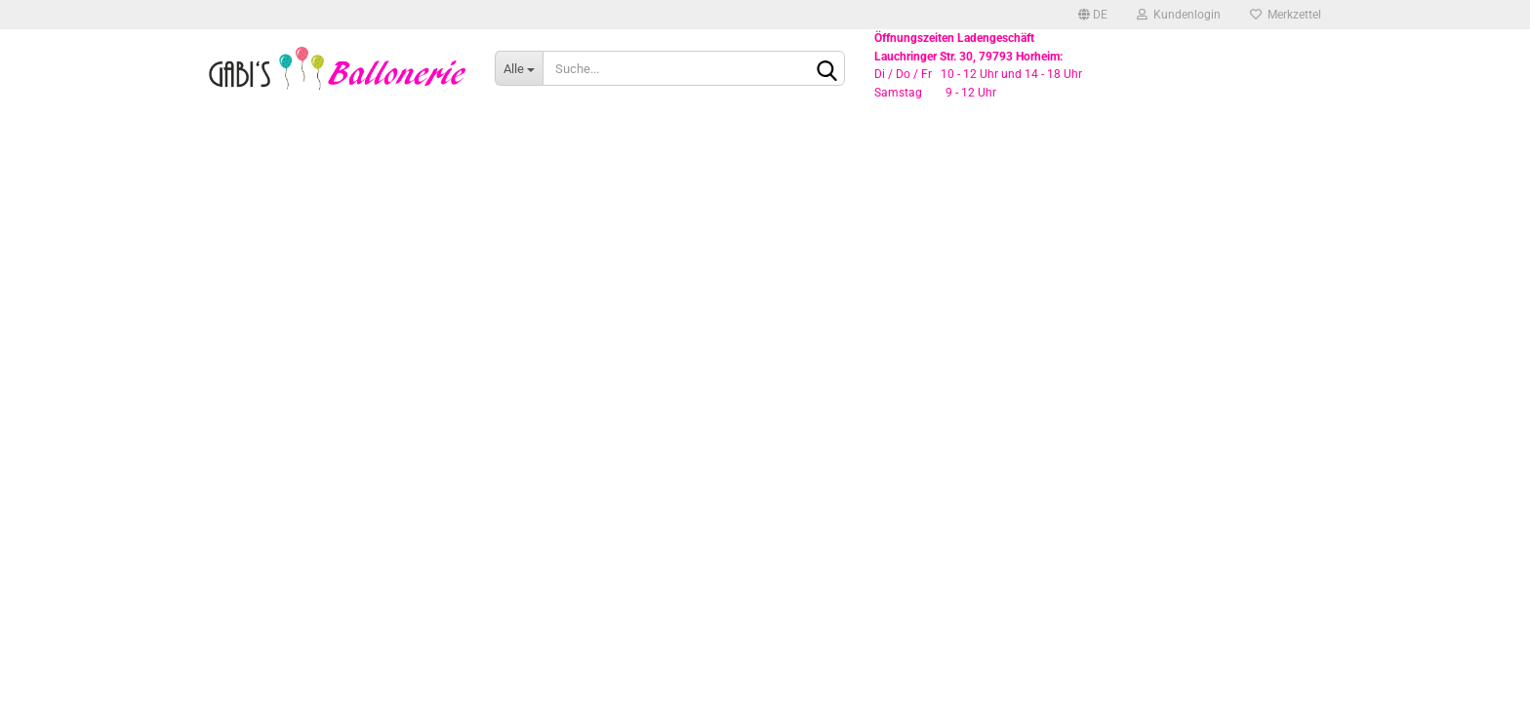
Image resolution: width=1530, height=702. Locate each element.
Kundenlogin (1179, 14)
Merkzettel (1285, 14)
